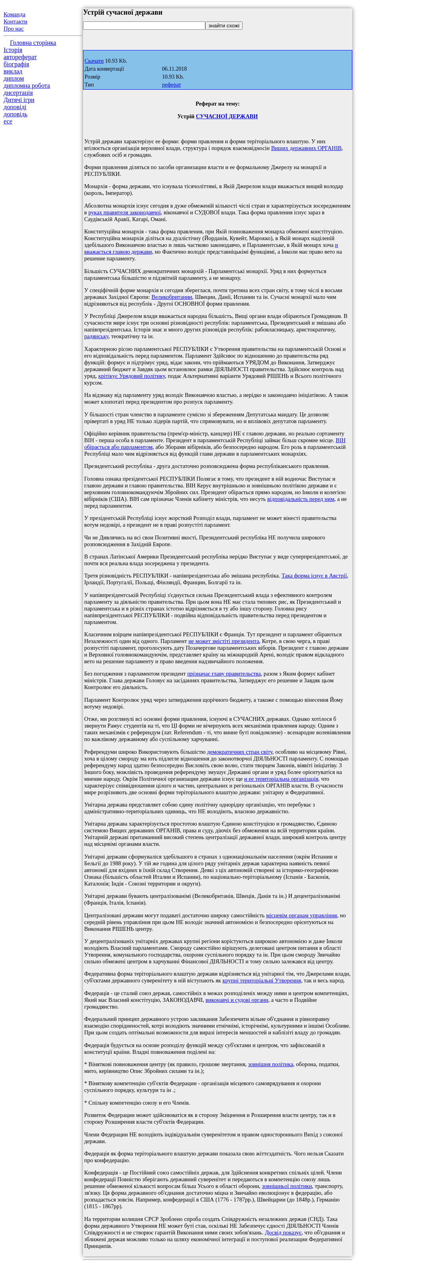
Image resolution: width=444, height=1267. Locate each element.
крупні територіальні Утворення (261, 980)
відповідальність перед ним (300, 499)
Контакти (15, 21)
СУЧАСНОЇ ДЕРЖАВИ (227, 116)
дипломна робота (27, 85)
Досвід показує (283, 1232)
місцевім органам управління (301, 915)
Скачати (94, 61)
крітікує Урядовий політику (131, 376)
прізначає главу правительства (224, 673)
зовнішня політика (270, 1064)
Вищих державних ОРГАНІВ (306, 148)
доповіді (15, 107)
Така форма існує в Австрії (314, 575)
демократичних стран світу (239, 752)
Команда (14, 14)
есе (8, 121)
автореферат (20, 57)
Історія (13, 49)
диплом (14, 78)
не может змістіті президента (223, 641)
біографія (16, 64)
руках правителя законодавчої (124, 212)
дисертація (18, 92)
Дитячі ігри (19, 99)
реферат (171, 85)
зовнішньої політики (287, 1186)
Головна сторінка (33, 42)
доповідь (15, 114)
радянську (96, 336)
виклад (13, 71)
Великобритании (171, 297)
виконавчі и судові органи (237, 1000)
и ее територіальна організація (281, 779)
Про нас (14, 28)
